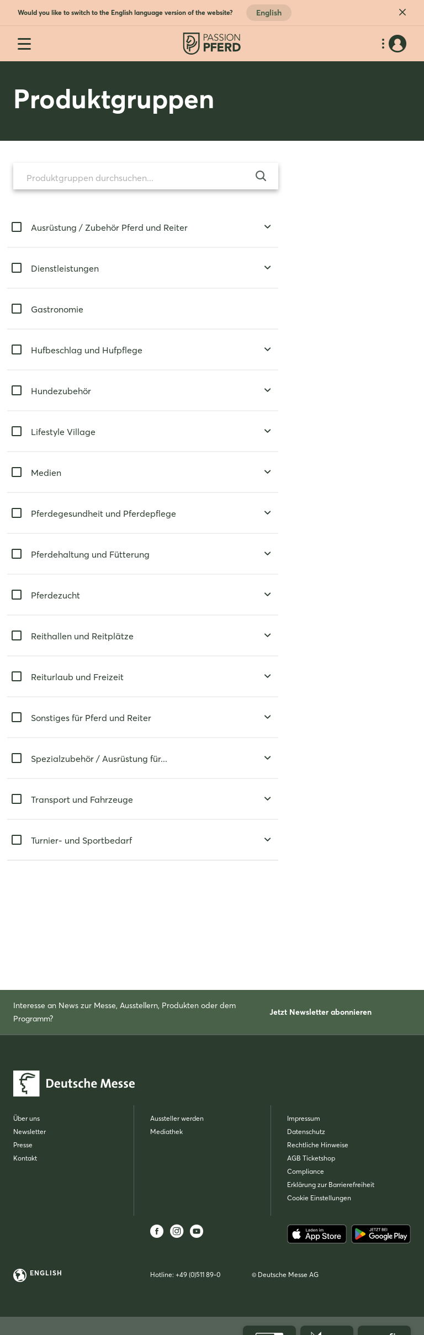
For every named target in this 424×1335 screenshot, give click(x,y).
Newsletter (29, 1131)
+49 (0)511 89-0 (198, 1274)
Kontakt (25, 1158)
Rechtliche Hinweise (317, 1145)
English (269, 13)
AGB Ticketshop (311, 1158)
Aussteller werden (177, 1118)
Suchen (79, 894)
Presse (23, 1145)
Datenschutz (306, 1131)
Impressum (303, 1118)
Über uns (26, 1118)
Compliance (305, 1171)
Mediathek (166, 1131)
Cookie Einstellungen (319, 1198)
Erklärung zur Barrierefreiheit (330, 1184)
